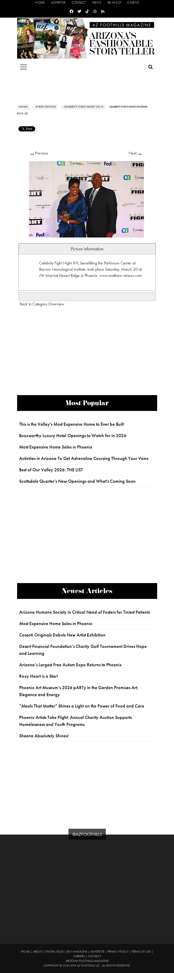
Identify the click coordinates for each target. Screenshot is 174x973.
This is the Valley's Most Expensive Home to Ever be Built (71, 424)
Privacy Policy (118, 951)
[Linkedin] (102, 11)
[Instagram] (94, 11)
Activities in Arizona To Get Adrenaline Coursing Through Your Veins (83, 458)
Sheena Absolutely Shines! (44, 736)
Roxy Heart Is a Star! (38, 676)
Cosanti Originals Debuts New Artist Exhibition (62, 635)
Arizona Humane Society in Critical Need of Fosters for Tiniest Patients (84, 612)
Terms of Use (141, 951)
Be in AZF (114, 2)
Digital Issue (54, 951)
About (37, 951)
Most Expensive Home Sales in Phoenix (55, 447)
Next (132, 153)
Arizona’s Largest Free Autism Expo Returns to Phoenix (70, 665)
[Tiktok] (87, 11)
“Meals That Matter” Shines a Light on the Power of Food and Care (81, 706)
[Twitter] (79, 11)
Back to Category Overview (42, 304)
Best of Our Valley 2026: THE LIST (51, 470)
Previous (41, 153)
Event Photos (46, 106)
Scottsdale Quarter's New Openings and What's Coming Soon (77, 481)
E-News (133, 2)
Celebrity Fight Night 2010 (83, 106)
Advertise (58, 2)
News (96, 2)
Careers (79, 956)
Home (40, 2)
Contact (79, 2)
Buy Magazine (77, 951)
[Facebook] (71, 11)
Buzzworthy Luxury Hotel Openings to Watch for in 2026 (72, 435)
